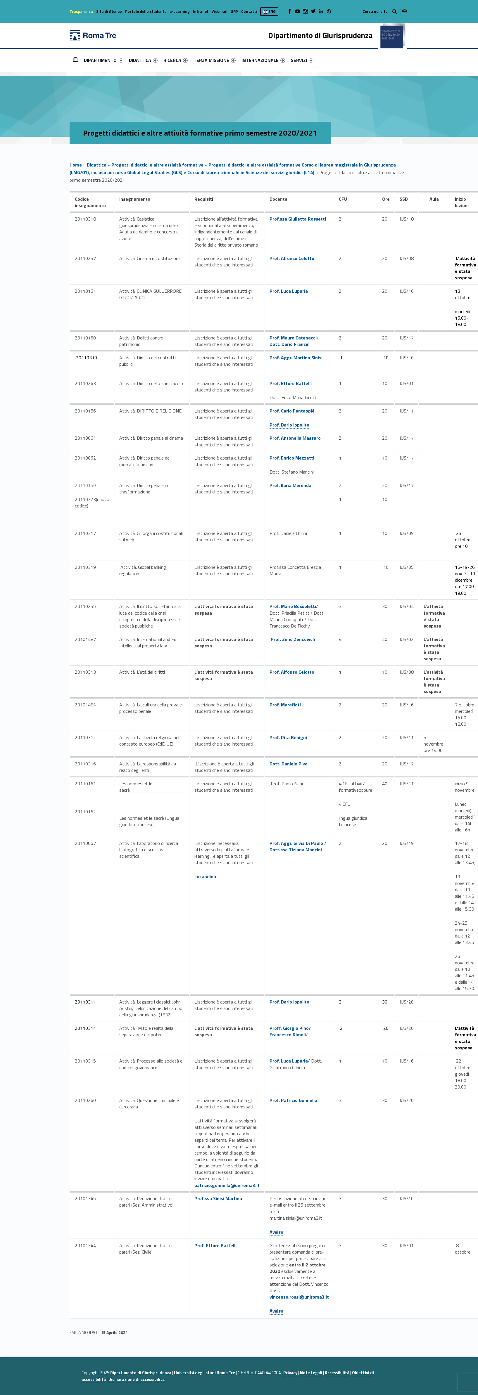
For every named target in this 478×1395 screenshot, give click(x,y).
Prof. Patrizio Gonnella (293, 1100)
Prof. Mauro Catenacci (293, 337)
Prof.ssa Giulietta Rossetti (298, 218)
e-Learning (180, 11)
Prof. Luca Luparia (289, 290)
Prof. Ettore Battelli (291, 383)
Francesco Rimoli (288, 1034)
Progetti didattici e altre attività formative (157, 164)
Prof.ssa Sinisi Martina (218, 1198)
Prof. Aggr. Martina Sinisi (296, 357)
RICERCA (175, 60)
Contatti (249, 11)
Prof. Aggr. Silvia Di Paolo (296, 843)
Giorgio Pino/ (297, 1028)
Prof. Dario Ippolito (289, 424)
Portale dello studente (145, 11)
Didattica (96, 164)
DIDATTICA (143, 60)
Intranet (200, 11)
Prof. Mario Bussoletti (293, 606)
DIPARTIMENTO (103, 60)
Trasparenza (81, 11)
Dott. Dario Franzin (290, 344)
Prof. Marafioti (285, 704)
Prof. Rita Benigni (288, 737)
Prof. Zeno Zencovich (293, 639)
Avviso (276, 1231)
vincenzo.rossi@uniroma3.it (299, 1296)
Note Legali (311, 1373)
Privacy (290, 1373)
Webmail (219, 11)
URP (234, 11)
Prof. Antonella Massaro (295, 437)
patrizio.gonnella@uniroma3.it (227, 1185)
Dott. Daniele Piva (289, 763)
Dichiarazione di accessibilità (136, 1379)
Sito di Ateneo (109, 11)
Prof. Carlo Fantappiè (292, 410)
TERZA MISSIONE (215, 60)
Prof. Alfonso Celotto (292, 258)
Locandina (205, 876)
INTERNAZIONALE (263, 60)
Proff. (276, 1028)
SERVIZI (302, 60)
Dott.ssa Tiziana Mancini (296, 849)
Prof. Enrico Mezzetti (292, 457)
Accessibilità (337, 1373)
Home (75, 60)
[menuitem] (75, 60)
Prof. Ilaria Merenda (290, 485)
